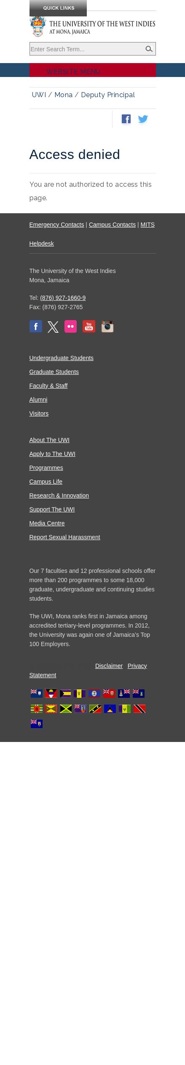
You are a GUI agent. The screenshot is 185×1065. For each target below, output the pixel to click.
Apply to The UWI (52, 453)
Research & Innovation (59, 495)
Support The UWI (52, 509)
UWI (39, 95)
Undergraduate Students (61, 358)
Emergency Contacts (56, 224)
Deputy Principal (108, 95)
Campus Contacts (112, 224)
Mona (63, 95)
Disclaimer (109, 665)
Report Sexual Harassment (64, 537)
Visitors (39, 413)
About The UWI (49, 440)
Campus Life (46, 481)
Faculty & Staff (48, 385)
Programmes (46, 467)
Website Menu (73, 72)
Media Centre (47, 523)
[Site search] (92, 49)
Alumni (38, 399)
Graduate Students (54, 371)
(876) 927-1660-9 (63, 297)
